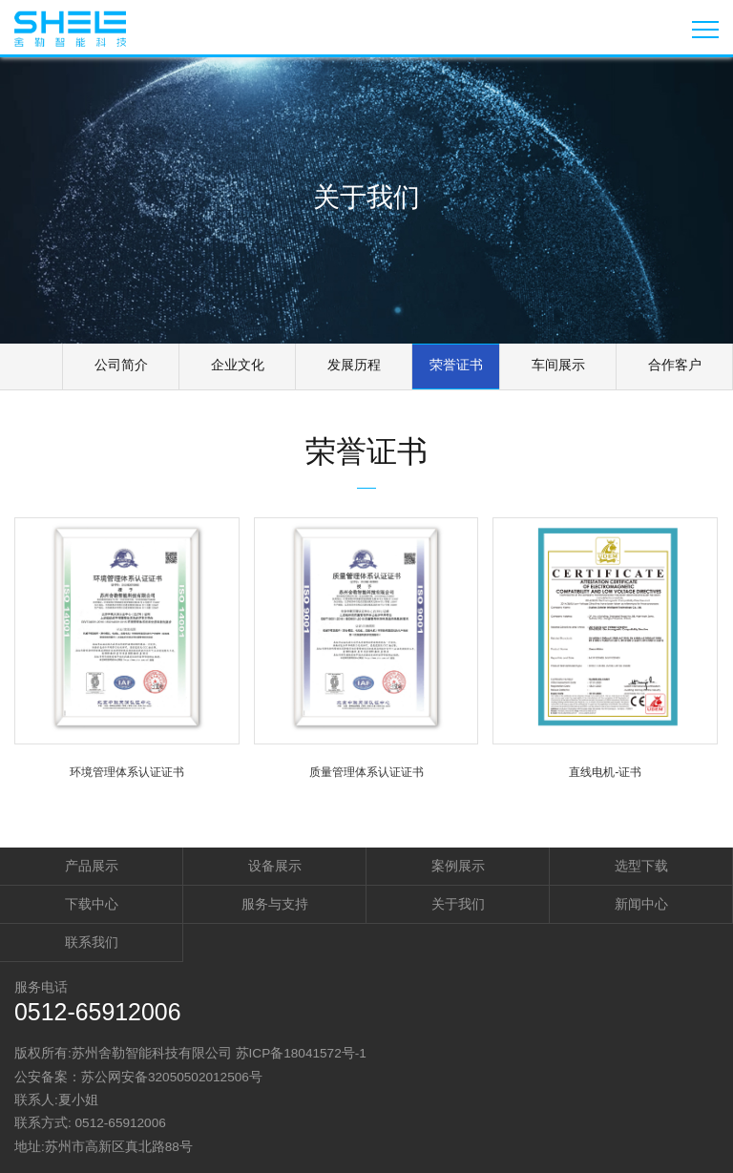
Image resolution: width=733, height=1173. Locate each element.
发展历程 (354, 364)
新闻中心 (641, 904)
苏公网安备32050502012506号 (171, 1077)
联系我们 (91, 942)
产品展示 (91, 866)
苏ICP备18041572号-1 (301, 1053)
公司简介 (121, 364)
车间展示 (558, 364)
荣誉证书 (456, 364)
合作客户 (675, 364)
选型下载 (641, 866)
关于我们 (458, 904)
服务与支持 (274, 904)
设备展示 (275, 866)
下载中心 (91, 904)
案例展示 (458, 866)
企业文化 (237, 364)
